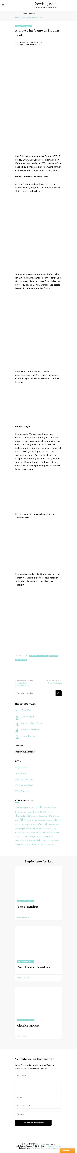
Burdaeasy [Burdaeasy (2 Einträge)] (28, 812)
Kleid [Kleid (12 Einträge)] (58, 820)
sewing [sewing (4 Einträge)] (45, 836)
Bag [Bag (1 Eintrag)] (30, 808)
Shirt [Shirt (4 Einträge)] (51, 836)
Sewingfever (45, 3)
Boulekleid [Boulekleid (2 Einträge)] (19, 812)
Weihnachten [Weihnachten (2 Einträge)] (32, 844)
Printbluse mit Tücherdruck (33, 967)
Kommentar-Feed (24, 785)
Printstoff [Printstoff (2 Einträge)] (34, 832)
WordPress (36, 1148)
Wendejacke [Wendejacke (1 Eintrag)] (41, 844)
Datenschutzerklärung (49, 1148)
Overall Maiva (28, 736)
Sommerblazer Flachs (32, 723)
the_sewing (23, 42)
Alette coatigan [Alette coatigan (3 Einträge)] (21, 807)
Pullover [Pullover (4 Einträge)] (42, 832)
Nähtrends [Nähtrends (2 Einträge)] (41, 829)
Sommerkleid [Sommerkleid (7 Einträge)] (33, 840)
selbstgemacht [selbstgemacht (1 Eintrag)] (19, 837)
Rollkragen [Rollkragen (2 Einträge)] (55, 832)
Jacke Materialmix (27, 906)
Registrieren (21, 767)
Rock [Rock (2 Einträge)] (48, 832)
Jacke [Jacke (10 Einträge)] (34, 820)
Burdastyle (35, 656)
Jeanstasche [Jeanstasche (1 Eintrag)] (42, 820)
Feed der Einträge (24, 779)
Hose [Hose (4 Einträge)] (28, 820)
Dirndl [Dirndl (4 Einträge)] (52, 816)
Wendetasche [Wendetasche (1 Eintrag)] (50, 844)
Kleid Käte (26, 710)
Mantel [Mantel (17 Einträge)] (42, 824)
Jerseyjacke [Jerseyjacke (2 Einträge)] (50, 820)
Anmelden (20, 773)
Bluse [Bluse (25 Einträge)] (42, 807)
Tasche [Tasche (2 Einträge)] (44, 840)
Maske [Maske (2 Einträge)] (50, 825)
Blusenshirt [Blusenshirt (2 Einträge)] (51, 808)
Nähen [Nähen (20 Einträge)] (32, 828)
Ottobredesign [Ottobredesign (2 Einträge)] (51, 829)
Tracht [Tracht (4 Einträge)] (50, 840)
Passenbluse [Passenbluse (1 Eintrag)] (26, 833)
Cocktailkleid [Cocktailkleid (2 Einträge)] (44, 816)
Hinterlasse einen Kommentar (28, 44)
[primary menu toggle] (3, 5)
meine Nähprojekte (24, 26)
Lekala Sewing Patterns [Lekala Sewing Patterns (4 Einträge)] (26, 824)
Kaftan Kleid (27, 716)
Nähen (44, 656)
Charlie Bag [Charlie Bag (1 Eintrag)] (34, 816)
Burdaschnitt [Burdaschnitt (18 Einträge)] (41, 811)
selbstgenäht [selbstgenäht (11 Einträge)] (33, 836)
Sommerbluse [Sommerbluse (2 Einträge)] (20, 840)
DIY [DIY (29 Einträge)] (22, 819)
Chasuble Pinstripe (30, 729)
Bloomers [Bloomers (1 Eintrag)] (34, 808)
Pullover (53, 656)
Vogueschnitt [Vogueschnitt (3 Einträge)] (20, 844)
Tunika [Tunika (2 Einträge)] (56, 840)
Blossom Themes (54, 1146)
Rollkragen (21, 660)
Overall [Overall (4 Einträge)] (18, 832)
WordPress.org (22, 791)
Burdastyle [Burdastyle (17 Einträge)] (23, 815)
